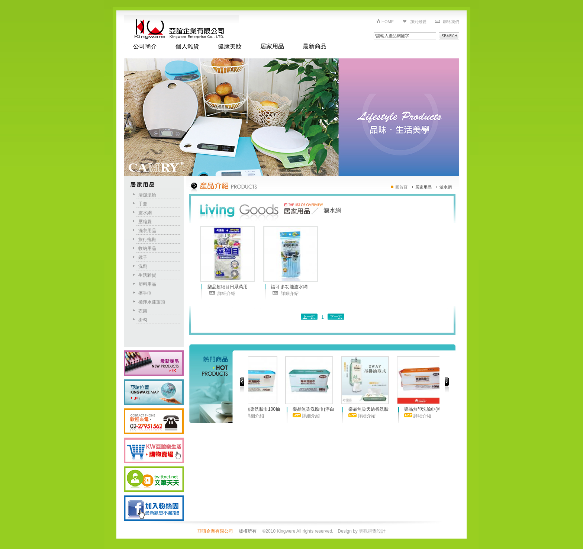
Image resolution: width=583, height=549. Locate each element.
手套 (142, 203)
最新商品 (314, 46)
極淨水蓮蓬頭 (151, 302)
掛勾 (142, 319)
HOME (387, 21)
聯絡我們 (451, 21)
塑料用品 (147, 284)
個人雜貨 (187, 46)
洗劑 (142, 266)
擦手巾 (145, 293)
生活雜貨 (147, 275)
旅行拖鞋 (147, 239)
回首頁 (401, 187)
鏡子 (142, 257)
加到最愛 (418, 21)
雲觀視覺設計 (372, 531)
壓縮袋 (145, 221)
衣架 (142, 311)
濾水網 (145, 212)
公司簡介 (145, 46)
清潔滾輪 (147, 195)
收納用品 (147, 248)
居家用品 (272, 46)
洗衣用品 (147, 230)
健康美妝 (230, 46)
